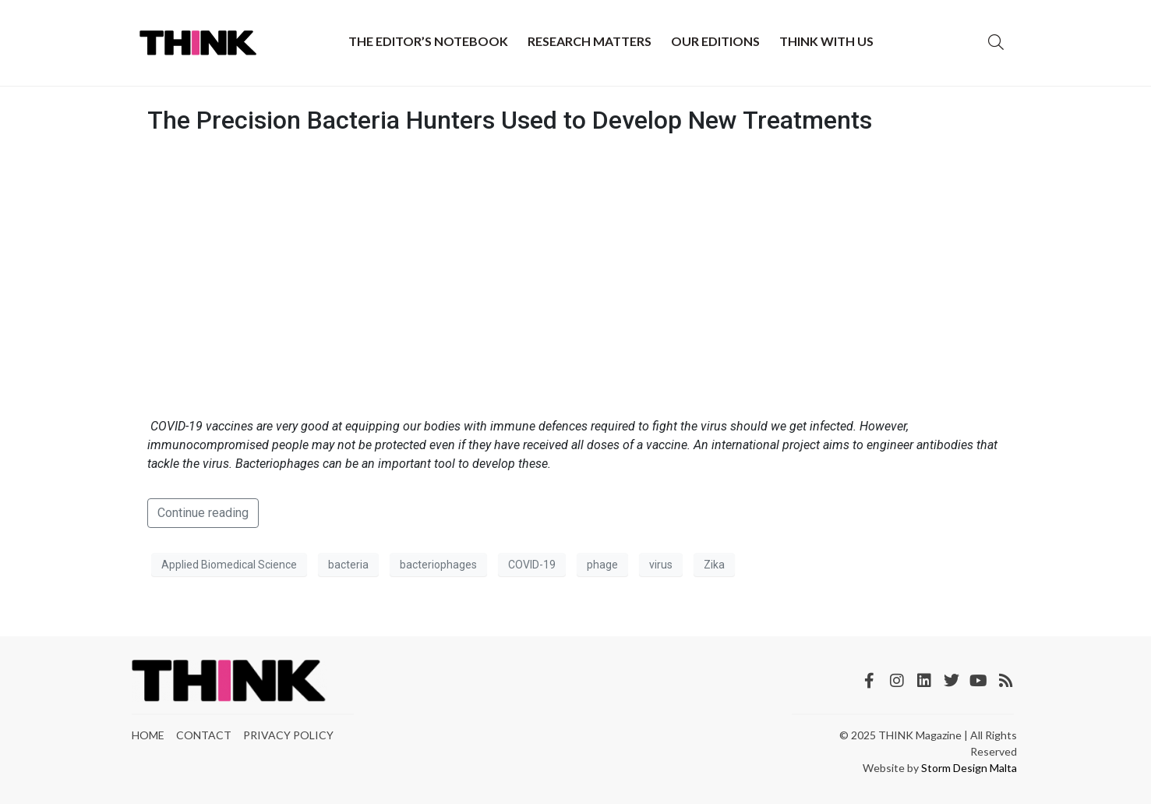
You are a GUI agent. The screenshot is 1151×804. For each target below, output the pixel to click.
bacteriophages (438, 564)
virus (661, 564)
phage (602, 564)
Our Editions (715, 41)
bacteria (348, 564)
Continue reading (203, 512)
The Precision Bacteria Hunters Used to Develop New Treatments (509, 120)
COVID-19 (532, 564)
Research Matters (589, 41)
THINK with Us (826, 41)
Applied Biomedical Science (229, 564)
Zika (714, 564)
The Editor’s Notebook (428, 41)
